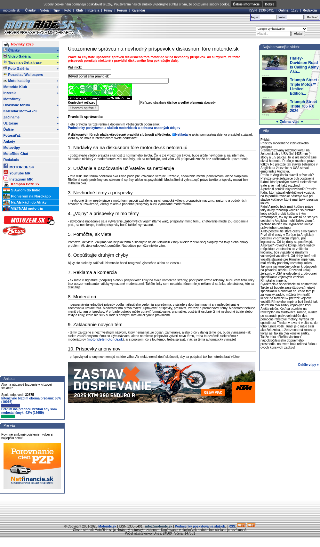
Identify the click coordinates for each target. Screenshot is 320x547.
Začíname (31, 117)
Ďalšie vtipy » (308, 364)
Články (30, 10)
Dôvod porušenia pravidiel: (88, 76)
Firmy (108, 10)
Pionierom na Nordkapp (27, 196)
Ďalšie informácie (246, 4)
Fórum (122, 10)
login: (255, 17)
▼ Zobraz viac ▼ (290, 122)
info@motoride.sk (158, 526)
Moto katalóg (31, 80)
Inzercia (93, 10)
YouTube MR (16, 172)
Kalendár (138, 10)
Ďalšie (31, 129)
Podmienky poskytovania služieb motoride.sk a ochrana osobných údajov (124, 128)
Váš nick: (75, 67)
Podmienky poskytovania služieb (200, 526)
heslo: (281, 17)
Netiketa (181, 134)
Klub (79, 10)
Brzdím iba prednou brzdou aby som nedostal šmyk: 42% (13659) (29, 412)
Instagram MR (18, 178)
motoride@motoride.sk (105, 339)
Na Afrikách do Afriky (24, 202)
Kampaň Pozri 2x (21, 184)
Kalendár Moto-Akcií (20, 111)
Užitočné (31, 123)
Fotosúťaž (11, 135)
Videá (44, 10)
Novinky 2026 (18, 44)
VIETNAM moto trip (23, 208)
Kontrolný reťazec (81, 102)
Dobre (269, 4)
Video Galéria (31, 56)
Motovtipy (11, 147)
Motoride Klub (31, 86)
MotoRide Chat (15, 154)
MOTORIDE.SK (18, 166)
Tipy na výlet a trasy (31, 62)
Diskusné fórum (31, 105)
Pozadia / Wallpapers (23, 74)
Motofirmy (11, 99)
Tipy (56, 10)
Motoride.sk (107, 526)
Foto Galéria (31, 68)
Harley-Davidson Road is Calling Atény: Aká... (305, 65)
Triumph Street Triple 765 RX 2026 (303, 106)
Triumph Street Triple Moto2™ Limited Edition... (303, 87)
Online (283, 10)
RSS (231, 526)
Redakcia (310, 10)
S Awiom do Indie (21, 190)
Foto (67, 10)
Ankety (9, 141)
